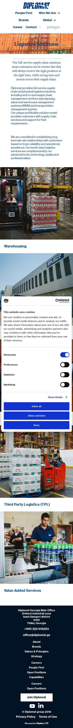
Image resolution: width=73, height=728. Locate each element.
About (36, 642)
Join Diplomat (36, 697)
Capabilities (36, 677)
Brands (24, 20)
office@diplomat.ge (36, 635)
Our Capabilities (32, 36)
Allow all (36, 406)
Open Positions (36, 672)
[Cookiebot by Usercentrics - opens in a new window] (55, 301)
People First (23, 13)
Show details (55, 397)
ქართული (53, 27)
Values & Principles (37, 651)
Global (49, 20)
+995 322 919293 (36, 629)
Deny (36, 425)
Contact (31, 27)
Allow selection (36, 415)
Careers (36, 663)
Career (17, 27)
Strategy (36, 656)
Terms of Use (48, 716)
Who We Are (49, 13)
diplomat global (17, 36)
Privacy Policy (25, 716)
